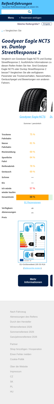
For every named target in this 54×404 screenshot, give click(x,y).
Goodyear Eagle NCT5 (32, 116)
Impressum (15, 371)
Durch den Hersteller (20, 322)
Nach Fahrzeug (18, 312)
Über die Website (19, 366)
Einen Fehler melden (20, 354)
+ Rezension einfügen (30, 18)
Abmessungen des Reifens (24, 317)
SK (11, 381)
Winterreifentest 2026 (21, 327)
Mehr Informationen (33, 281)
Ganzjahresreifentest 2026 (23, 337)
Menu (11, 18)
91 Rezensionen (32, 202)
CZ (11, 376)
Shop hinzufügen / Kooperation (26, 349)
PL (11, 386)
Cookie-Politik (17, 359)
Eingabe (46, 24)
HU (11, 391)
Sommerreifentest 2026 (22, 332)
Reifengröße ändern (32, 268)
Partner (14, 344)
